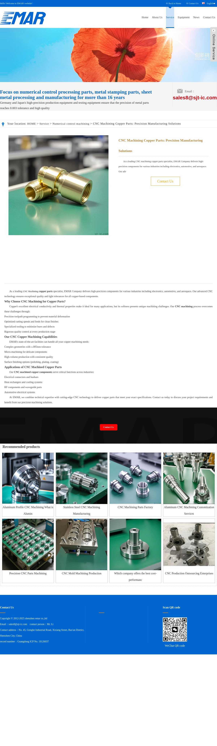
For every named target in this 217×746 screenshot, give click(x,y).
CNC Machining (30, 328)
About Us (157, 17)
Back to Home (175, 3)
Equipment (184, 17)
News (196, 17)
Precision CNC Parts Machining (28, 610)
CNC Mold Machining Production (81, 610)
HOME (31, 123)
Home (145, 17)
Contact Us (194, 3)
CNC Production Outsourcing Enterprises (189, 610)
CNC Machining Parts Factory (135, 544)
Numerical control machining (70, 123)
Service (170, 17)
